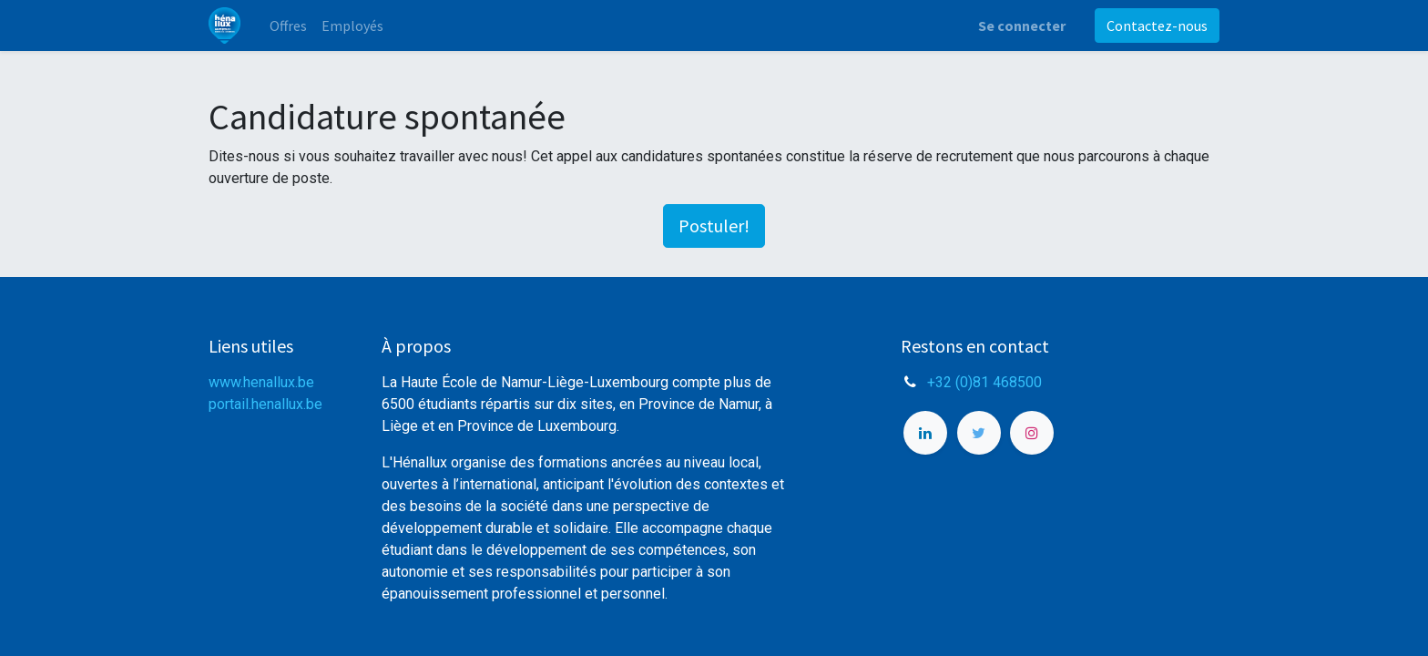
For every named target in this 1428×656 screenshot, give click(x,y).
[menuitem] (288, 25)
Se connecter (1022, 25)
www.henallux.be (261, 382)
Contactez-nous (1157, 25)
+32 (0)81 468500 (984, 382)
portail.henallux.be (265, 404)
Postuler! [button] (714, 225)
